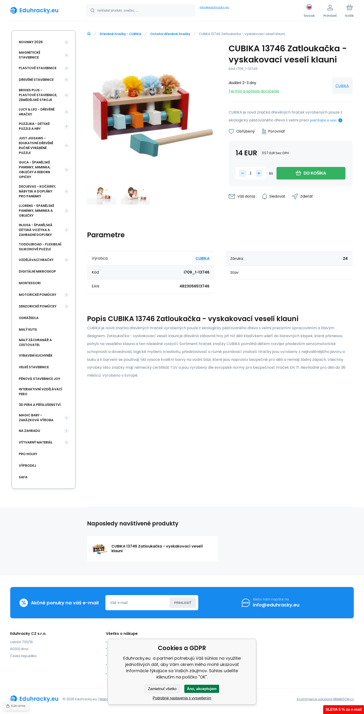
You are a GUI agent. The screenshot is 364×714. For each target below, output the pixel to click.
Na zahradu (29, 430)
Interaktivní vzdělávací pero (40, 391)
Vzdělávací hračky (36, 260)
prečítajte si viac (323, 120)
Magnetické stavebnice (29, 55)
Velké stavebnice (34, 367)
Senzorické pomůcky (37, 306)
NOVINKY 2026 (31, 42)
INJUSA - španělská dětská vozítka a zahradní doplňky (35, 230)
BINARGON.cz (343, 699)
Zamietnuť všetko (162, 689)
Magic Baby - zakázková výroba (36, 417)
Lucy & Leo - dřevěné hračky (37, 112)
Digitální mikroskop (37, 271)
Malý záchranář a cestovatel (35, 342)
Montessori (30, 283)
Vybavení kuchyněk (35, 355)
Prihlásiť (182, 603)
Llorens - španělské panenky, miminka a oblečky (36, 210)
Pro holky (28, 454)
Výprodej (27, 465)
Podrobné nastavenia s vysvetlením (182, 698)
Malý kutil (28, 329)
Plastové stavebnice (37, 68)
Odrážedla (29, 318)
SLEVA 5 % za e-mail (343, 709)
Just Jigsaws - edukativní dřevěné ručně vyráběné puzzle (36, 145)
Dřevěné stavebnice (36, 79)
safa (23, 477)
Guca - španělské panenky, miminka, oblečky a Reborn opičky (35, 169)
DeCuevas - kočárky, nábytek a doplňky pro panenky (37, 191)
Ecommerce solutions (314, 699)
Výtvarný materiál (36, 442)
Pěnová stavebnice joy (39, 378)
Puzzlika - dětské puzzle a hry (34, 126)
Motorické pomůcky (37, 294)
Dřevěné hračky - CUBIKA (120, 34)
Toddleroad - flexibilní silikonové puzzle (40, 246)
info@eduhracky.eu (214, 7)
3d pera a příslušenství (40, 404)
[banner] (42, 10)
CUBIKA (342, 85)
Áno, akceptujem (202, 689)
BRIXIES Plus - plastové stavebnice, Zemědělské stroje (38, 95)
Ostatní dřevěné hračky (170, 34)
